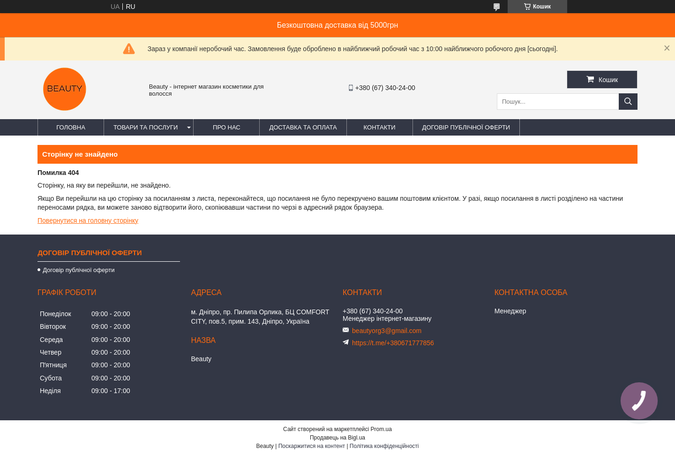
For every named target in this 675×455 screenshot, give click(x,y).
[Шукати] (628, 101)
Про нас (226, 127)
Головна (70, 127)
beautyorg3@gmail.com (386, 330)
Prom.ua (381, 429)
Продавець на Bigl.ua (337, 437)
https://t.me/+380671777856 (393, 343)
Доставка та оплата (303, 127)
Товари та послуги (145, 127)
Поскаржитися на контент (311, 446)
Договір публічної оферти (466, 127)
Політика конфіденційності (384, 446)
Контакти (380, 127)
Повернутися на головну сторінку (88, 220)
